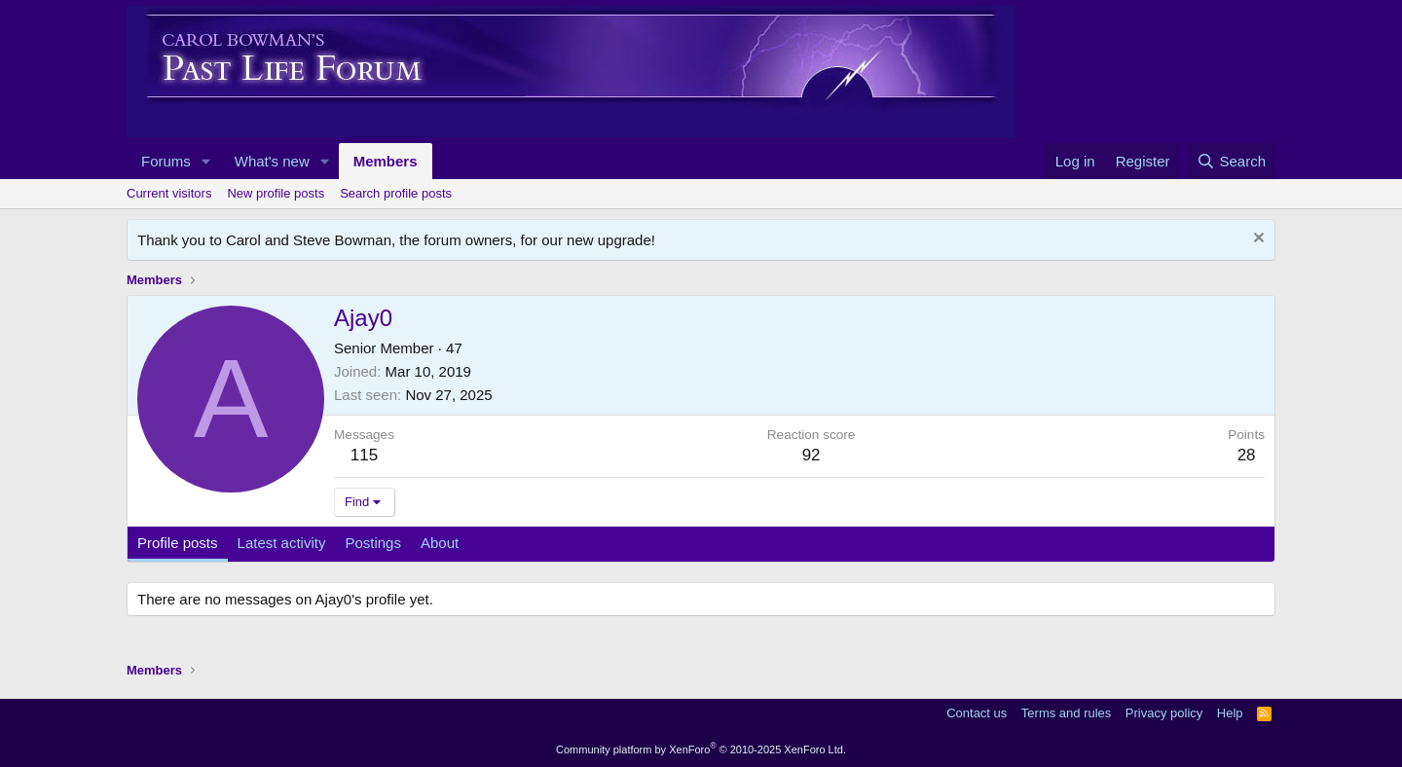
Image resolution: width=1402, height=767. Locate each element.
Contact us (976, 713)
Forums (166, 161)
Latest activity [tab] (282, 542)
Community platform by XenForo (701, 749)
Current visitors (169, 193)
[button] (206, 161)
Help (1230, 713)
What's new (272, 161)
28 (1246, 455)
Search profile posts (396, 193)
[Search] (1231, 161)
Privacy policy (1163, 713)
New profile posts (275, 193)
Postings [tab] (373, 542)
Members (385, 161)
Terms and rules (1066, 713)
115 (364, 455)
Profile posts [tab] (177, 542)
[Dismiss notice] (1256, 240)
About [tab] (440, 542)
